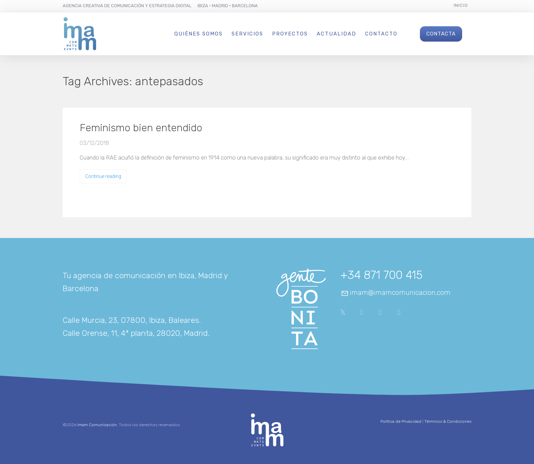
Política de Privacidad (400, 421)
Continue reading (103, 176)
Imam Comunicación (97, 424)
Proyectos (290, 34)
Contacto (381, 34)
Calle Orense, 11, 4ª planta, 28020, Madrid (135, 333)
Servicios (247, 34)
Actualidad (336, 34)
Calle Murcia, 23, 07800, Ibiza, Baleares (131, 320)
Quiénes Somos (198, 34)
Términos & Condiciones (447, 421)
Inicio (461, 5)
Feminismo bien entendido (141, 128)
